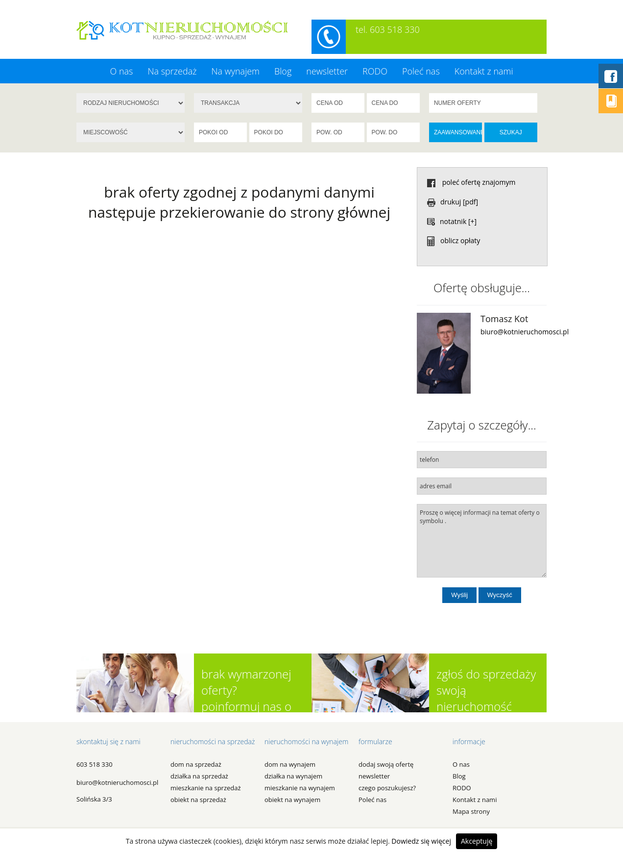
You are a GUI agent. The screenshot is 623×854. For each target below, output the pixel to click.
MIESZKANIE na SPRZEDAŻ (205, 787)
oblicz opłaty (453, 240)
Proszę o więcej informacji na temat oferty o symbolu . (482, 541)
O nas (121, 71)
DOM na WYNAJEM (289, 764)
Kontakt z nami (484, 71)
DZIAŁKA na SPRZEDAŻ (199, 776)
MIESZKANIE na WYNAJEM (299, 787)
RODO (374, 71)
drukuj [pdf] (452, 201)
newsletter (327, 71)
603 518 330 (94, 764)
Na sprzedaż (171, 71)
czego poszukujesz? (387, 787)
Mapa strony (471, 811)
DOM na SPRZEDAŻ (195, 764)
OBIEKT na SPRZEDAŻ (198, 799)
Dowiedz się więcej (421, 841)
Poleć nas (421, 71)
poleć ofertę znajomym (471, 182)
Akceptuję (476, 841)
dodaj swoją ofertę (386, 764)
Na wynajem (236, 71)
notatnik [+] (452, 221)
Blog (282, 71)
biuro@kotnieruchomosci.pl (524, 331)
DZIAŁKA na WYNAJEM (293, 776)
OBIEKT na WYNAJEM (292, 799)
